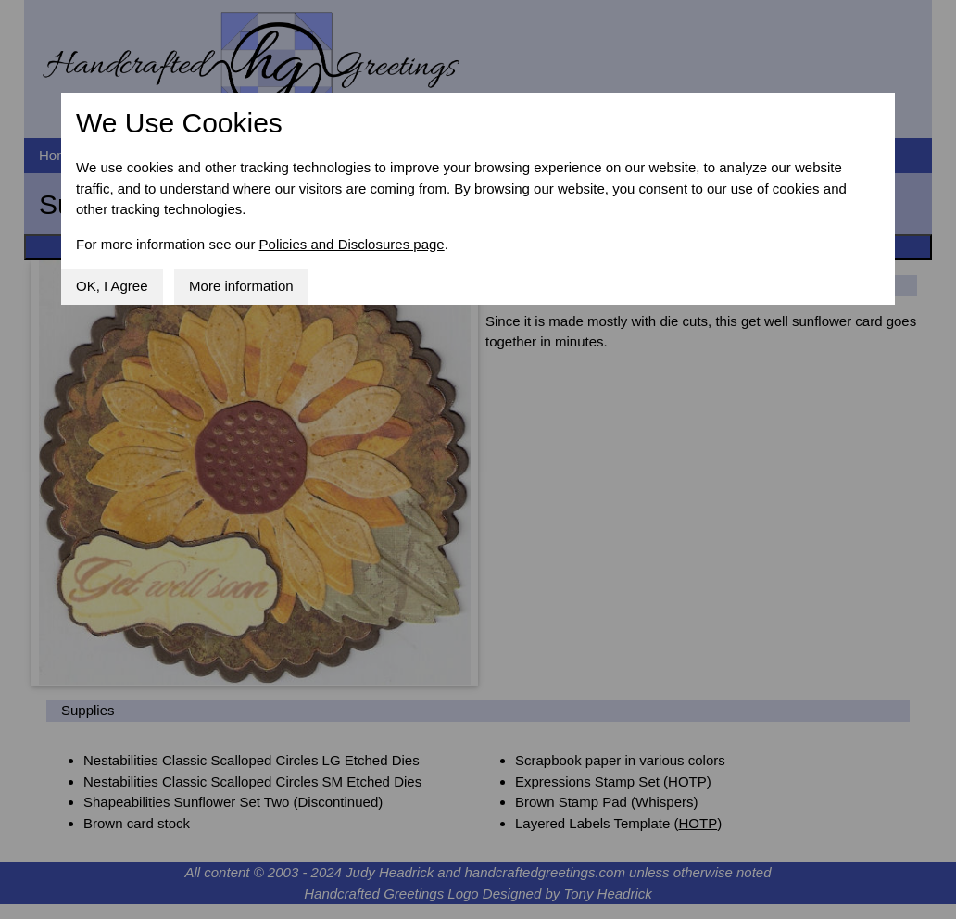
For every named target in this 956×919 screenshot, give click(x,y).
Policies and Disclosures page (352, 244)
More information (241, 286)
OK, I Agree (112, 286)
